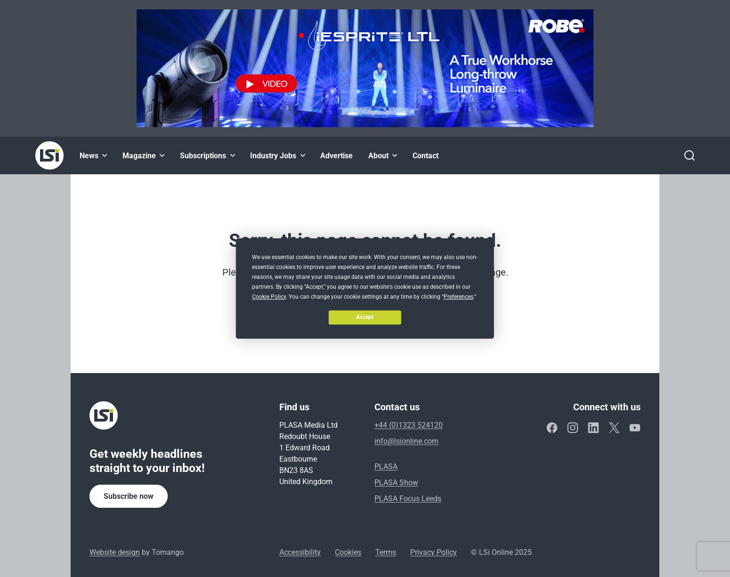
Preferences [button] (458, 296)
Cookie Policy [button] (269, 296)
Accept (364, 317)
